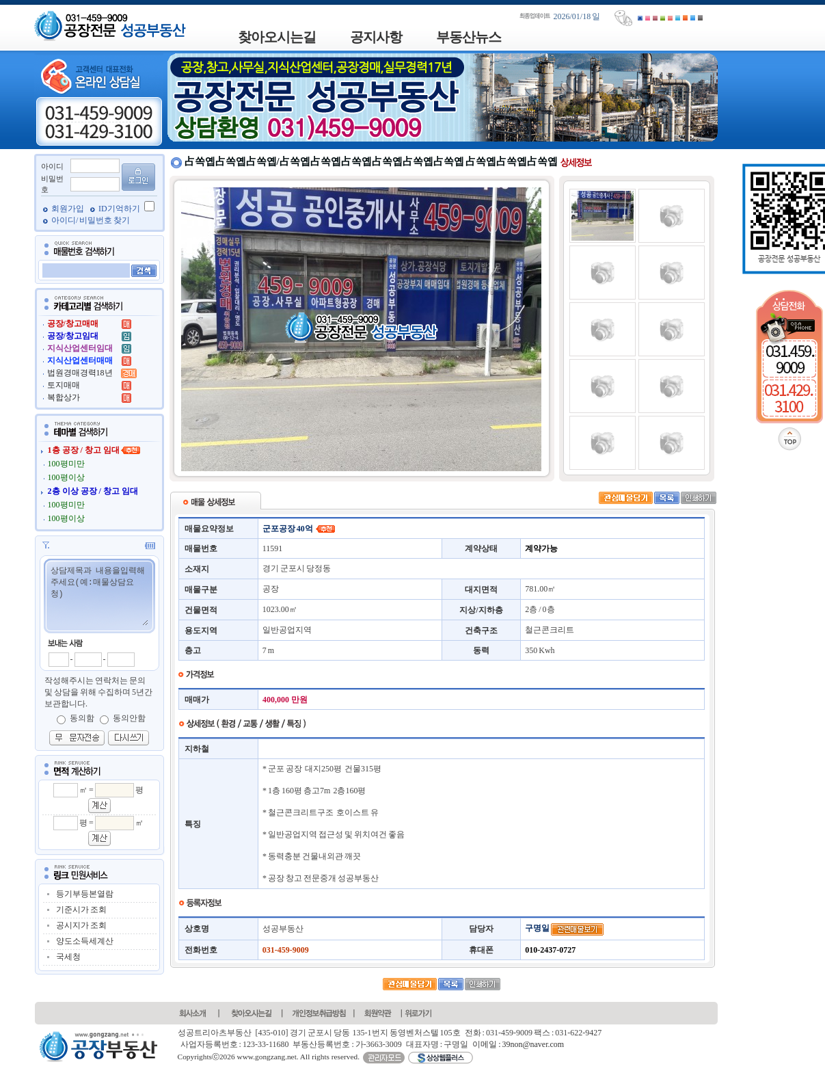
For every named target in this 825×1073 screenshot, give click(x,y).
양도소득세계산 (84, 941)
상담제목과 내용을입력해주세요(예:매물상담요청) (98, 595)
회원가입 (68, 208)
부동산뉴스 (468, 36)
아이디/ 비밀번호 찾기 (90, 220)
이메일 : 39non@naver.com (518, 1044)
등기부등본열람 (84, 894)
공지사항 (376, 36)
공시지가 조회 (81, 925)
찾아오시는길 (277, 36)
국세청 (68, 957)
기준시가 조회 (81, 909)
